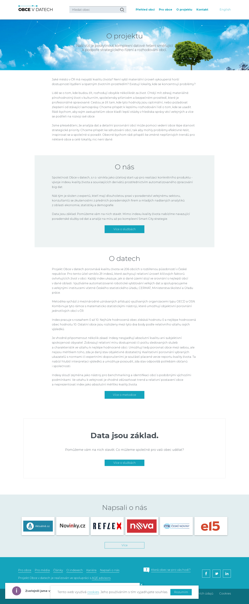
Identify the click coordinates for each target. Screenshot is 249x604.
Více (125, 545)
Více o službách (124, 229)
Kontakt (202, 9)
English (225, 9)
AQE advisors (101, 578)
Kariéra (91, 570)
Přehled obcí (145, 9)
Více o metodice (124, 394)
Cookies (225, 593)
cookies (93, 592)
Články (58, 570)
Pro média (42, 570)
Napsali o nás (109, 570)
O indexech (74, 570)
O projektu (184, 9)
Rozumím (181, 592)
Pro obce (165, 9)
